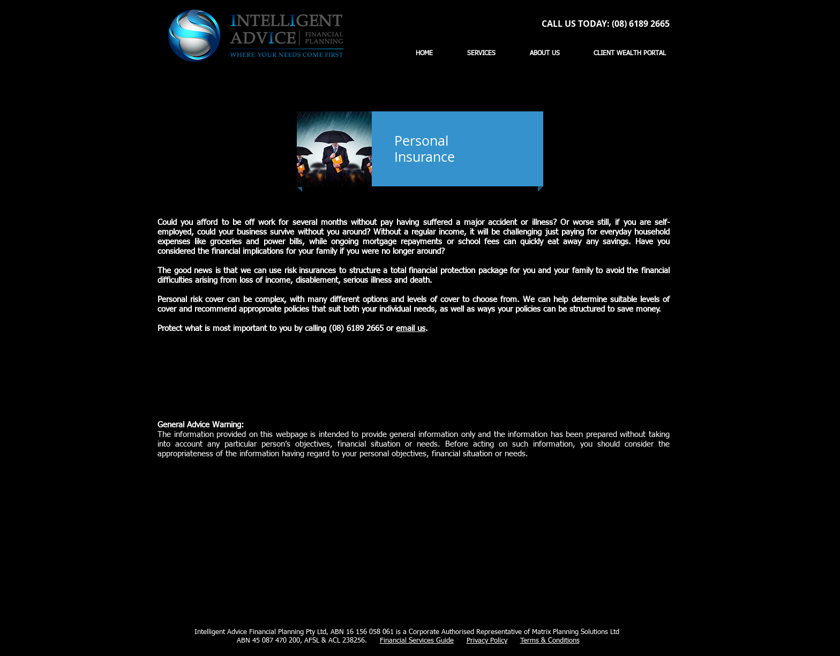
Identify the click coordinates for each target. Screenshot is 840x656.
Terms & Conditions (550, 640)
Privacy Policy (487, 640)
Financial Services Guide (417, 640)
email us (410, 329)
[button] (481, 54)
